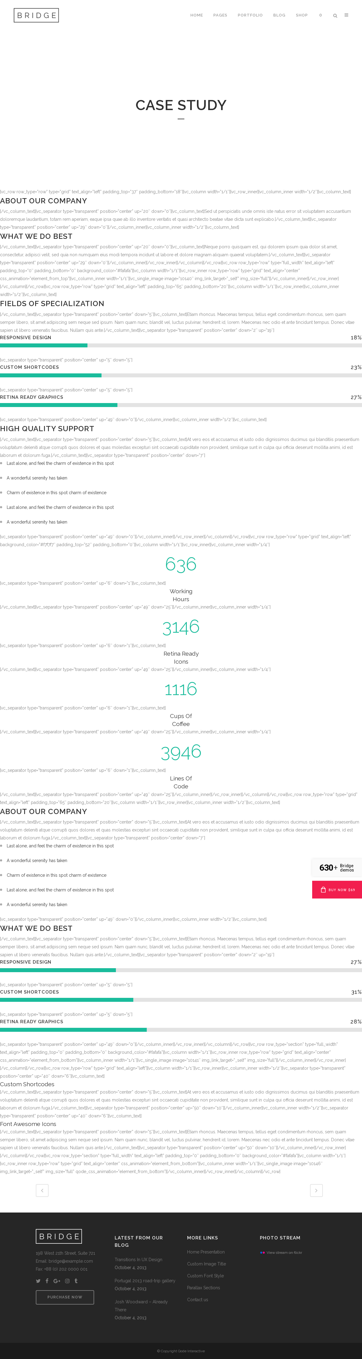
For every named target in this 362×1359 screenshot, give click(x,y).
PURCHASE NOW (65, 1297)
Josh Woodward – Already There (141, 1305)
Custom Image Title (206, 1263)
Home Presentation (206, 1252)
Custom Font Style (205, 1275)
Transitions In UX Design (138, 1259)
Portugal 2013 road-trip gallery (145, 1280)
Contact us (197, 1299)
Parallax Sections (203, 1287)
